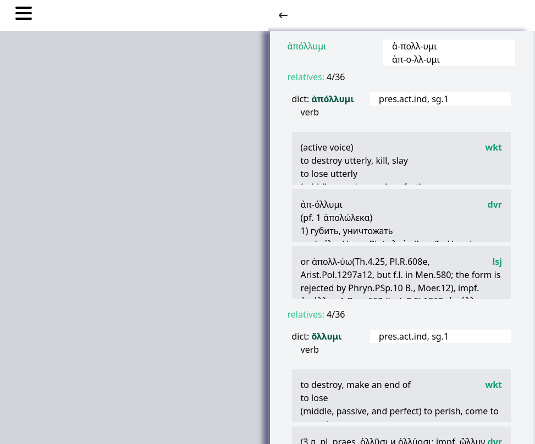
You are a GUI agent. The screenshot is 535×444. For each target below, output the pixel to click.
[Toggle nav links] (23, 15)
